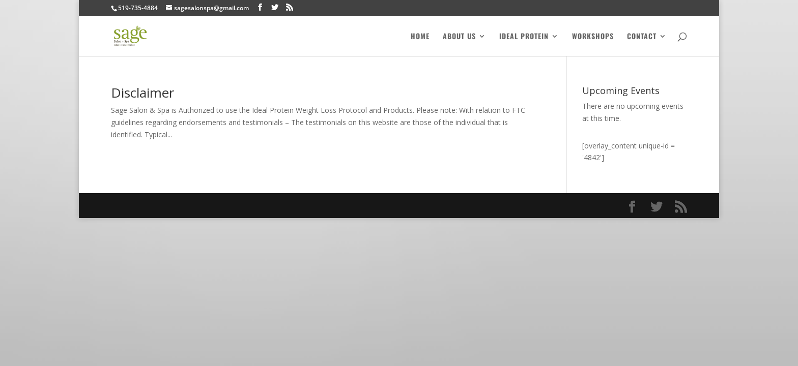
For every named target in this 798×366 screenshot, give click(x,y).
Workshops (593, 37)
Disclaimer (142, 92)
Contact (642, 37)
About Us (459, 37)
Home (420, 37)
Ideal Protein (524, 37)
